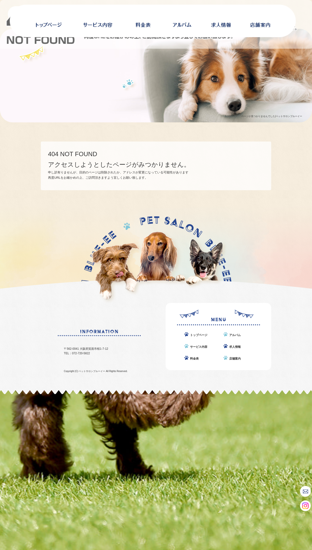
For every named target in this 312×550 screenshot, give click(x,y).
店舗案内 (260, 21)
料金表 (143, 21)
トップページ (198, 335)
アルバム (182, 21)
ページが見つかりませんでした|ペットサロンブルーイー (271, 116)
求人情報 (221, 21)
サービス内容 (98, 21)
